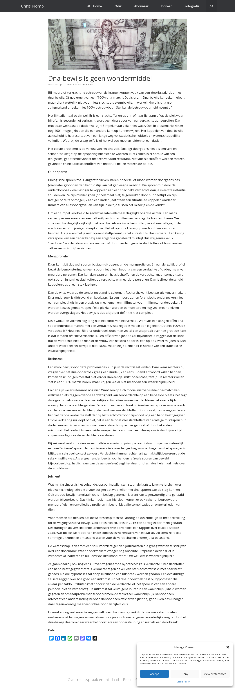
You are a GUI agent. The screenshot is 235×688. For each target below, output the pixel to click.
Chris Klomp (86, 84)
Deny (185, 674)
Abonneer (141, 6)
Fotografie (192, 6)
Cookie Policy (183, 681)
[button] (227, 647)
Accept (154, 674)
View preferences (215, 674)
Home (94, 6)
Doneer (166, 6)
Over (118, 6)
